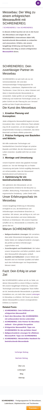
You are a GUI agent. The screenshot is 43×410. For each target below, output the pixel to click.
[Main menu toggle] (38, 3)
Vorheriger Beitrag (21, 352)
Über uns (21, 366)
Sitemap (21, 378)
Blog (21, 374)
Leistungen (36, 294)
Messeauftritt (8, 52)
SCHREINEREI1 (10, 27)
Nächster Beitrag (21, 358)
